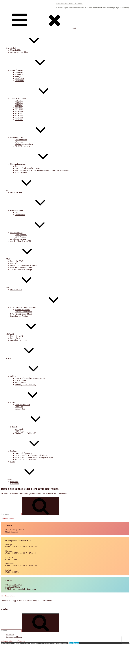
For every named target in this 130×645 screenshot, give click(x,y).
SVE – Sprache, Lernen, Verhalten (40, 308)
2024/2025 (19, 103)
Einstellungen (74, 643)
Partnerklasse (20, 215)
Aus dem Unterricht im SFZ (20, 241)
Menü (39, 20)
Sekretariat (19, 72)
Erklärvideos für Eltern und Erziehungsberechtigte (34, 457)
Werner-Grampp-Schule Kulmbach (69, 4)
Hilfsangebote (20, 382)
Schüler (30, 376)
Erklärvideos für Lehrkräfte (25, 459)
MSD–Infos (19, 431)
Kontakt (26, 480)
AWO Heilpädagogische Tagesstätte (28, 168)
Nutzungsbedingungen (23, 453)
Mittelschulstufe (34, 233)
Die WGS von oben (22, 146)
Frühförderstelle (21, 172)
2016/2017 (19, 120)
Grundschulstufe (34, 210)
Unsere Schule (29, 48)
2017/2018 (19, 118)
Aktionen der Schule (35, 99)
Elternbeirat (19, 79)
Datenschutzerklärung (14, 637)
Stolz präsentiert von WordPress (13, 641)
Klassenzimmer (21, 140)
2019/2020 (19, 113)
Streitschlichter (20, 380)
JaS (16, 166)
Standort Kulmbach (22, 310)
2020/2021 (19, 111)
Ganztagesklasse (21, 235)
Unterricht (14, 263)
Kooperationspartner (35, 164)
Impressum (10, 635)
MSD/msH (27, 334)
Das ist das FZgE (16, 261)
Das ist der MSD (16, 336)
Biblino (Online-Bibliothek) (25, 385)
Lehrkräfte (31, 427)
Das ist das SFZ (16, 192)
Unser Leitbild (15, 50)
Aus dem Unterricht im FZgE (21, 270)
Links (12, 462)
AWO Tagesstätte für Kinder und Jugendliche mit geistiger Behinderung (42, 170)
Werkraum (19, 142)
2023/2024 (19, 105)
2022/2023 (19, 107)
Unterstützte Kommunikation (21, 267)
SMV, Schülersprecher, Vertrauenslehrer (30, 378)
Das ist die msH (16, 338)
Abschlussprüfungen (18, 239)
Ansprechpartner (34, 70)
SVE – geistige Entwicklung (21, 314)
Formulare (19, 407)
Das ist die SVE (16, 290)
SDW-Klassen (20, 237)
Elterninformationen (22, 405)
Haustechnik (19, 81)
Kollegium (19, 76)
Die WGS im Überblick (19, 52)
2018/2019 (19, 115)
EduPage (31, 451)
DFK (17, 213)
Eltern (30, 403)
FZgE (25, 259)
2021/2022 (19, 109)
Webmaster (14, 484)
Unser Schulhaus (34, 138)
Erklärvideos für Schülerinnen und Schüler (31, 455)
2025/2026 (19, 101)
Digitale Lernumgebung (24, 144)
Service (26, 358)
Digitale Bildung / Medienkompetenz (24, 265)
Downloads (19, 429)
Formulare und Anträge (19, 316)
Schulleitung (19, 74)
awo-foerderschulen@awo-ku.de (24, 589)
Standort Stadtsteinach (23, 312)
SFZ (25, 190)
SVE (25, 287)
